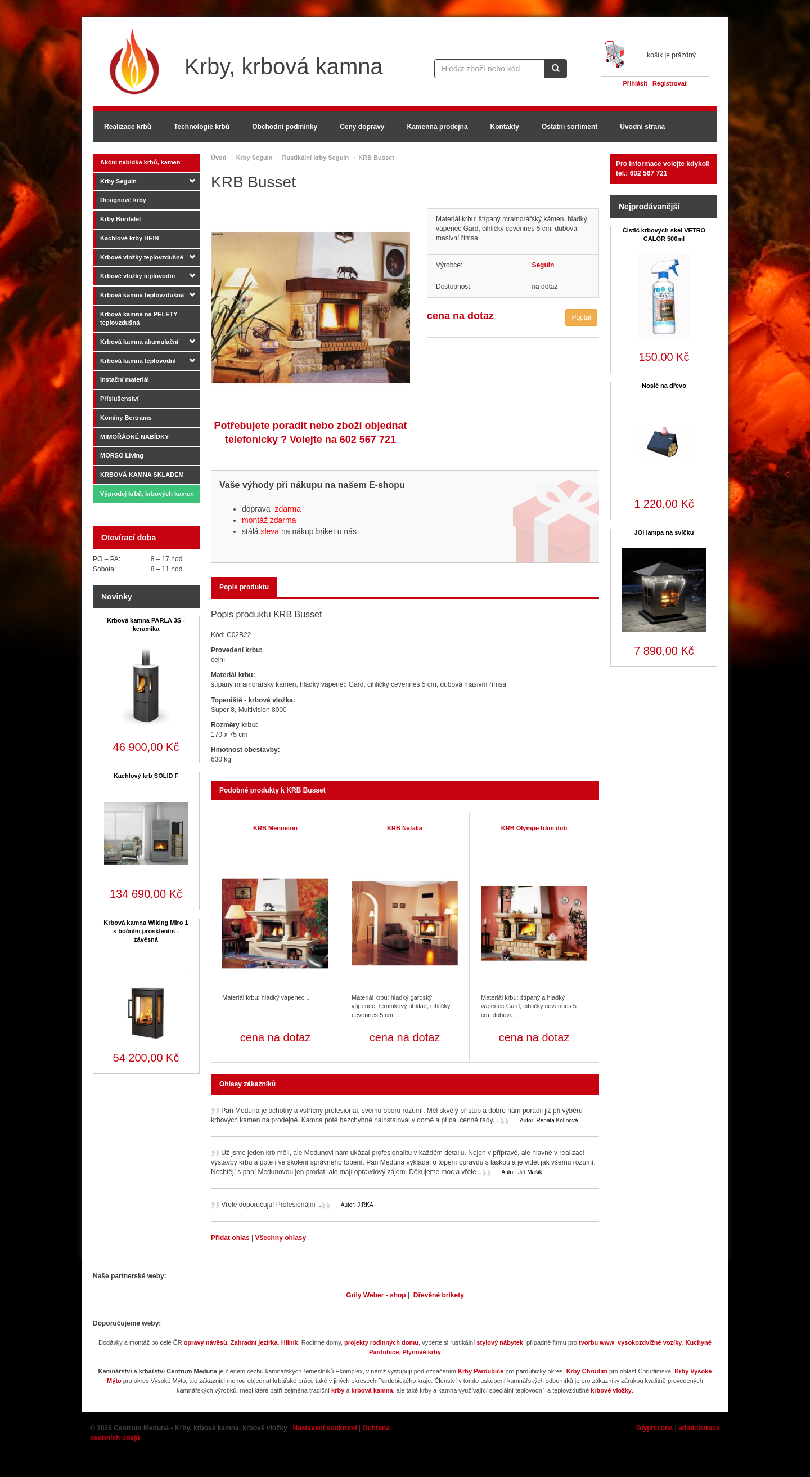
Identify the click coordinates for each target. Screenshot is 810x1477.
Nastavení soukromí (325, 1428)
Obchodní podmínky (284, 127)
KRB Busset (376, 157)
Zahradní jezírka (254, 1342)
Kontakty (504, 127)
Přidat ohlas (231, 1238)
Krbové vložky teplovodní (137, 275)
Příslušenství (119, 398)
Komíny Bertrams (126, 417)
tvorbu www (596, 1342)
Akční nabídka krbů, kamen (140, 162)
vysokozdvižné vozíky (650, 1342)
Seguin (543, 265)
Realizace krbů (127, 127)
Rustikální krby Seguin (315, 157)
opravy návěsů (205, 1342)
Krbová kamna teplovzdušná (142, 295)
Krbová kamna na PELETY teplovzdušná (139, 318)
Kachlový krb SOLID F (146, 775)
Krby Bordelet (120, 219)
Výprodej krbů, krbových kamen (147, 493)
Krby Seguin (118, 181)
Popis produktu (244, 587)
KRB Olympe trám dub (534, 828)
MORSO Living (121, 455)
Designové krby (123, 199)
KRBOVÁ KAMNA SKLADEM (142, 474)
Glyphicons (654, 1428)
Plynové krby (421, 1352)
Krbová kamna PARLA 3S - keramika (146, 624)
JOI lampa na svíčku (664, 532)
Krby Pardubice (480, 1371)
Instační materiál (124, 379)
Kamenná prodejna (437, 127)
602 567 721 (368, 439)
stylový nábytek (499, 1342)
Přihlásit (635, 83)
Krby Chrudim (587, 1371)
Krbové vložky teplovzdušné (141, 257)
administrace (699, 1428)
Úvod (219, 157)
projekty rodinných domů (381, 1342)
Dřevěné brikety (438, 1295)
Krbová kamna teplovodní (138, 360)
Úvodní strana (642, 127)
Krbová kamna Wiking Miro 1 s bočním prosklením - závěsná (146, 931)
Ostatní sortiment (569, 127)
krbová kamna (372, 1390)
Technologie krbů (202, 127)
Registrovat (669, 83)
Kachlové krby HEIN (129, 238)
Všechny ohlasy (280, 1238)
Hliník (289, 1342)
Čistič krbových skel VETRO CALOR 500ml (664, 234)
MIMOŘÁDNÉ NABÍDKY (134, 436)
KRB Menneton (275, 828)
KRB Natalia (404, 828)
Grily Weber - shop (376, 1295)
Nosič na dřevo (664, 385)
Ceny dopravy (362, 127)
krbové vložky (611, 1390)
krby (337, 1390)
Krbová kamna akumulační (139, 341)
